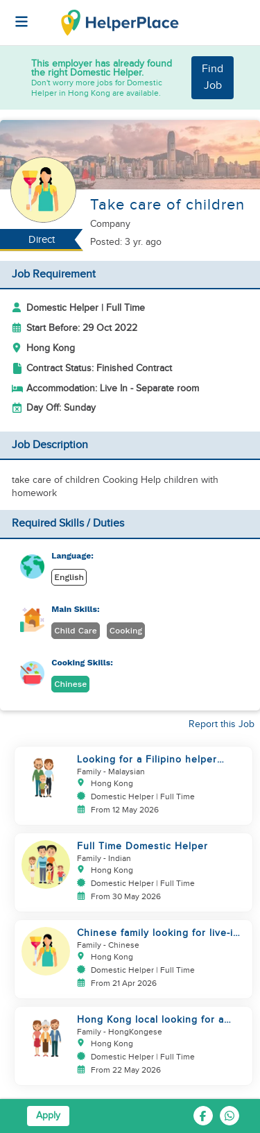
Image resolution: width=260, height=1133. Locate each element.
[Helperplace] (15, 15)
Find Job (212, 77)
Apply (48, 1115)
